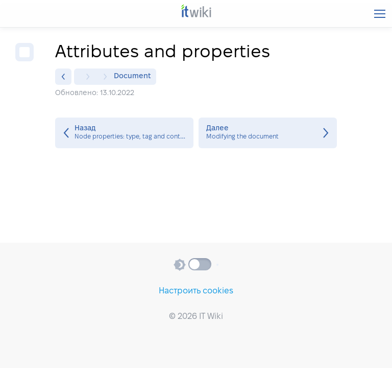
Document (132, 76)
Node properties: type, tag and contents (124, 133)
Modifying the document (268, 133)
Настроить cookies (196, 291)
